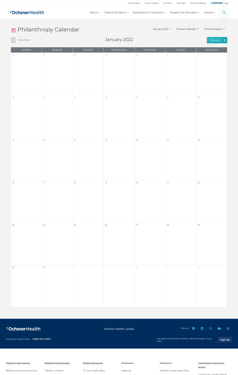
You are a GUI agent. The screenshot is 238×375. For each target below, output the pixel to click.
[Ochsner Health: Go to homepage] (26, 11)
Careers (209, 12)
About (94, 12)
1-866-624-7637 (41, 339)
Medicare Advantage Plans (174, 370)
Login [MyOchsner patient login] (226, 3)
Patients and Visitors (18, 363)
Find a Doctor (134, 3)
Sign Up (226, 339)
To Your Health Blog (94, 370)
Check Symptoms (198, 3)
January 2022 (161, 29)
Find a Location (152, 3)
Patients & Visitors (115, 12)
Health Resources (93, 363)
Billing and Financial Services (21, 370)
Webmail (126, 370)
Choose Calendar (186, 29)
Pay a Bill (181, 3)
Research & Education (184, 12)
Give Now (167, 3)
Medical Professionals (57, 363)
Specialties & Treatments (148, 12)
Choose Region (213, 29)
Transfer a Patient (54, 370)
